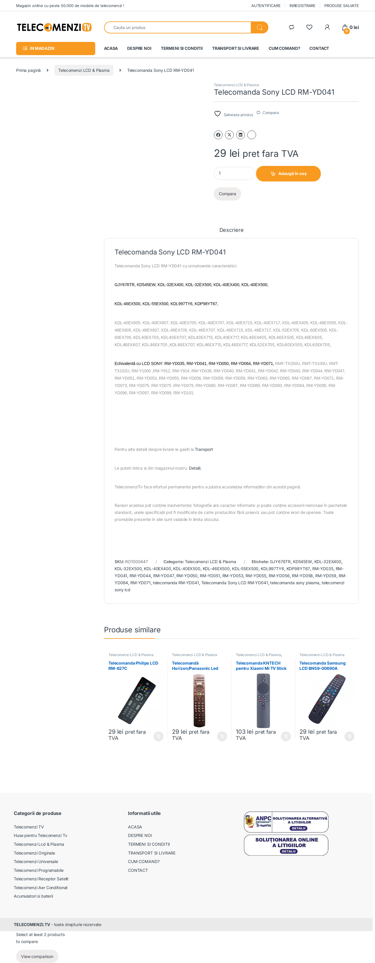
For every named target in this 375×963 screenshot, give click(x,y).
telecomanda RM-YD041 (176, 582)
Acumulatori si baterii (33, 896)
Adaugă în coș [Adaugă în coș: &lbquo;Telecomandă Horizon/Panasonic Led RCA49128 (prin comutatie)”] (222, 736)
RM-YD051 (210, 575)
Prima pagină (28, 70)
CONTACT (319, 48)
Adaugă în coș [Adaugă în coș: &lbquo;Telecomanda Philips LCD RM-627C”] (158, 736)
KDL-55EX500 (245, 568)
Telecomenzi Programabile (39, 870)
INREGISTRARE (302, 5)
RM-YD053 (232, 575)
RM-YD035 (322, 568)
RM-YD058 (302, 575)
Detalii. (195, 468)
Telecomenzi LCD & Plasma (84, 70)
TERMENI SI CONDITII (182, 48)
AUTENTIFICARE (266, 5)
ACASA (111, 48)
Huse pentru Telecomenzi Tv (40, 835)
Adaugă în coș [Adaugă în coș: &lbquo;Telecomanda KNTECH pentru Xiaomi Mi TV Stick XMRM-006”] (286, 736)
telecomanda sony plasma (294, 582)
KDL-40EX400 (157, 568)
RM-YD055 (256, 575)
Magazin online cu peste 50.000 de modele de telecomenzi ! (70, 5)
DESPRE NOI (139, 48)
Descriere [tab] (231, 230)
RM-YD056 (279, 575)
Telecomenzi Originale (34, 852)
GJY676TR (280, 561)
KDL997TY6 (272, 568)
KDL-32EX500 (128, 568)
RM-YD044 (140, 575)
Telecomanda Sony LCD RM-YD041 (234, 582)
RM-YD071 (140, 582)
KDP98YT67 (298, 568)
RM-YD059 (325, 575)
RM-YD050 (186, 575)
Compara (270, 112)
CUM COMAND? (284, 48)
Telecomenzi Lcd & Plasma (39, 844)
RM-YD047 (163, 575)
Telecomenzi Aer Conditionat (41, 887)
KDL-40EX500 (186, 568)
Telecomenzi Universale (36, 861)
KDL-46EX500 (216, 568)
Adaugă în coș (292, 173)
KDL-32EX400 (327, 561)
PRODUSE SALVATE (341, 5)
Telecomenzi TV (29, 826)
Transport (204, 449)
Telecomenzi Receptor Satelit (41, 878)
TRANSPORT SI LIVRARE (235, 48)
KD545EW (302, 561)
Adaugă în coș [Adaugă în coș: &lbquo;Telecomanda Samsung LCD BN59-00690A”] (349, 736)
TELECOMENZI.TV (32, 924)
